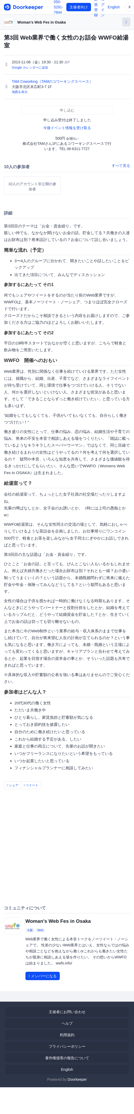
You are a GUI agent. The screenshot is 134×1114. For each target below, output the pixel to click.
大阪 (30, 930)
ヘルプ (67, 1023)
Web (40, 930)
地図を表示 (20, 92)
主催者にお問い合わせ (67, 1012)
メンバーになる (43, 976)
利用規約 (67, 1035)
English (114, 7)
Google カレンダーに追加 (30, 67)
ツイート (31, 785)
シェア (12, 785)
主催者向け (78, 7)
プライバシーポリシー (67, 1046)
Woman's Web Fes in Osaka (41, 22)
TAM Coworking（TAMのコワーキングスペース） (53, 81)
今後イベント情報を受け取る (67, 128)
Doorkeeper (77, 1079)
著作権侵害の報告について (67, 1058)
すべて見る (121, 165)
